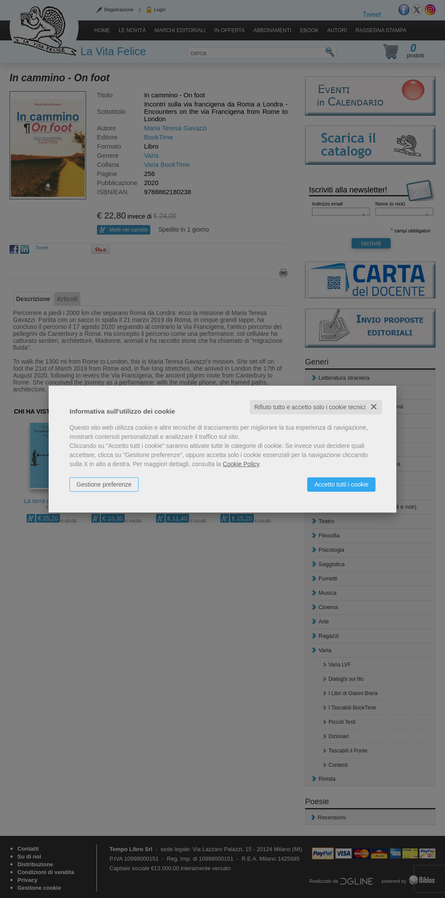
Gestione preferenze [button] (104, 484)
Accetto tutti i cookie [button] (341, 484)
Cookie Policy (241, 464)
